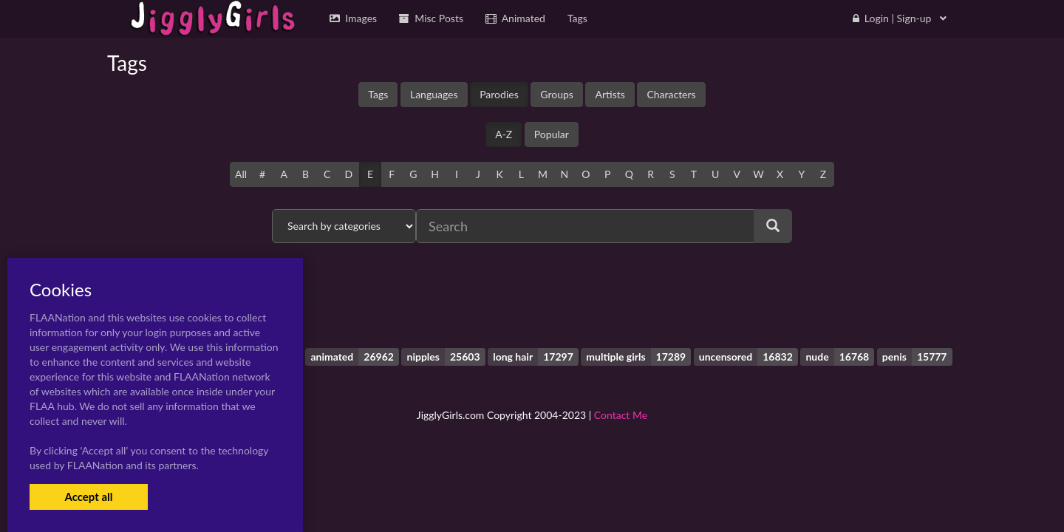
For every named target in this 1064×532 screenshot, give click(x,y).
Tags (378, 94)
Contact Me (620, 415)
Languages (434, 94)
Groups (556, 94)
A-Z (503, 134)
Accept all (88, 496)
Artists (609, 94)
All (241, 174)
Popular (551, 134)
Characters (671, 94)
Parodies (499, 94)
